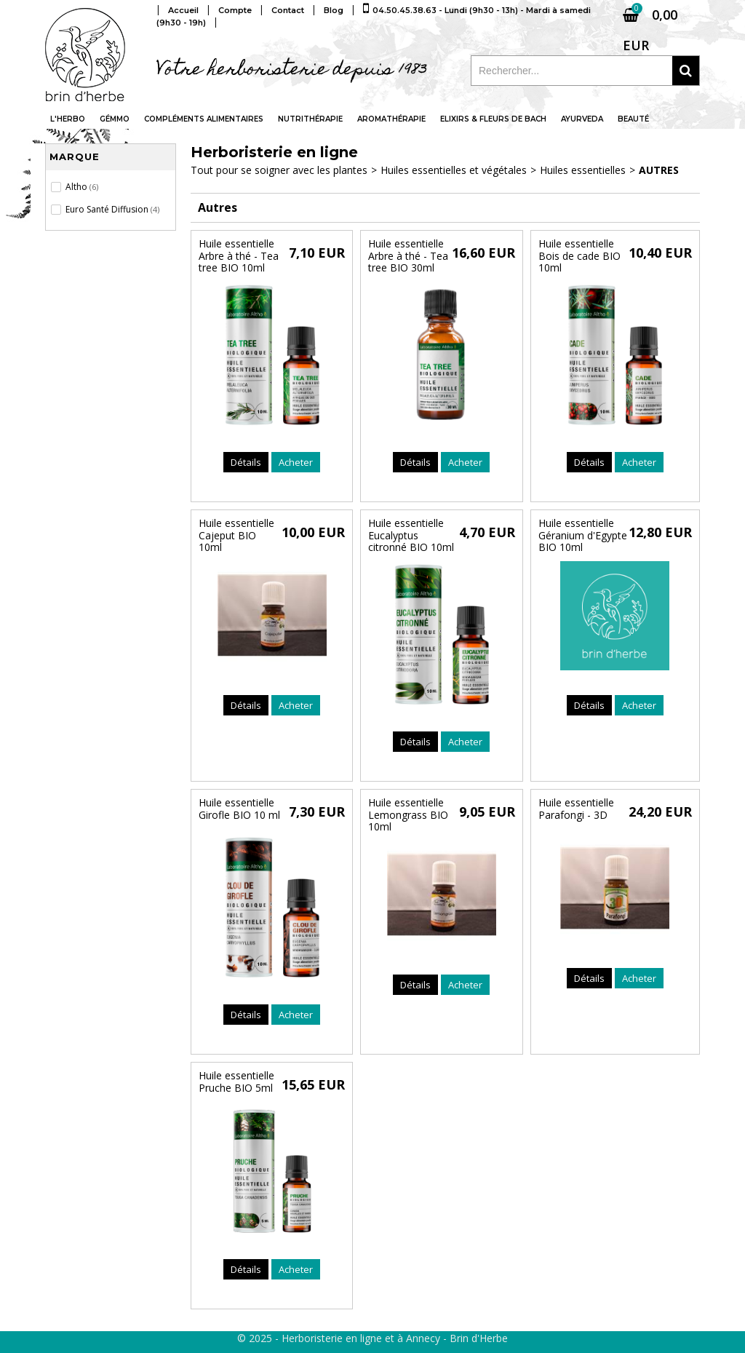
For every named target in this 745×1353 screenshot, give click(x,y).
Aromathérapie (391, 119)
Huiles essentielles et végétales (454, 170)
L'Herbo (67, 119)
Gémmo (115, 119)
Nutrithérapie (310, 119)
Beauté (633, 119)
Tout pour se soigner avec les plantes (279, 170)
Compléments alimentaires (203, 119)
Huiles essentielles (583, 170)
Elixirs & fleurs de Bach (493, 119)
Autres (659, 170)
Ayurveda (582, 119)
